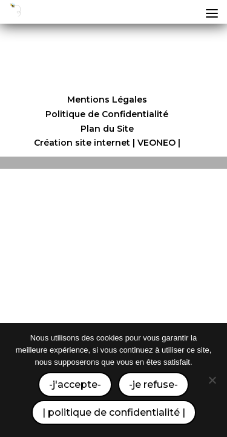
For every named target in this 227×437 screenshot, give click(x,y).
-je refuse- (153, 384)
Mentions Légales (107, 99)
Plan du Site (107, 128)
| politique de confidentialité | (113, 412)
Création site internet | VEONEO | (107, 142)
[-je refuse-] (212, 380)
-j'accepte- (75, 384)
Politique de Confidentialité (106, 114)
